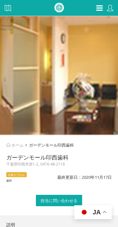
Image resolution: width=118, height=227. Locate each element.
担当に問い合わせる (59, 200)
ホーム (15, 145)
